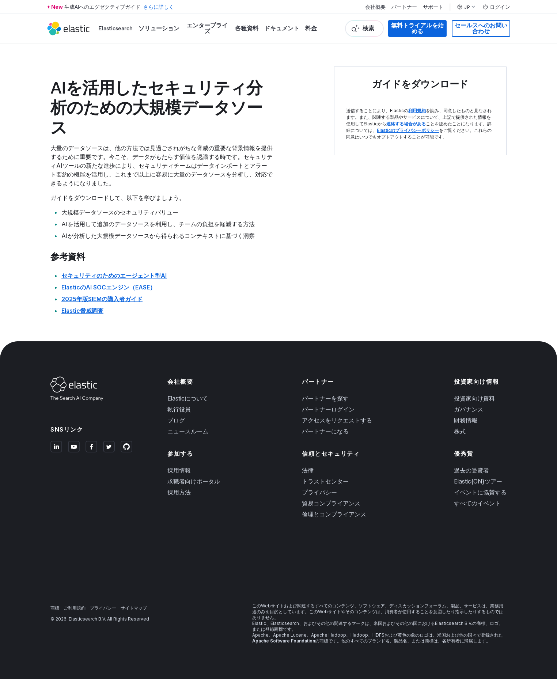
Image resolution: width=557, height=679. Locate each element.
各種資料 (246, 28)
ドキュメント (281, 28)
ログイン (496, 7)
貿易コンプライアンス (331, 503)
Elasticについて (187, 398)
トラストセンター (325, 481)
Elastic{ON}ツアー (478, 481)
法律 (308, 470)
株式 (460, 431)
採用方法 (179, 492)
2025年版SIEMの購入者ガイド (102, 299)
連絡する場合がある (406, 123)
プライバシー (319, 492)
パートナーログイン (328, 409)
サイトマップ (134, 608)
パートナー (404, 7)
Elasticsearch (115, 28)
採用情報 (179, 470)
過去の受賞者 (471, 470)
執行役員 (179, 409)
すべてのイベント (477, 503)
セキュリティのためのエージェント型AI (114, 275)
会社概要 (375, 7)
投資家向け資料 (474, 398)
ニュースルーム (187, 431)
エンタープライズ (207, 28)
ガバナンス (468, 409)
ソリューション (159, 28)
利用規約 (417, 110)
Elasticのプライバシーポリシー (408, 130)
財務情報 (465, 420)
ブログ (176, 420)
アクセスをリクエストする (337, 420)
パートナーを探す (325, 398)
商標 (54, 608)
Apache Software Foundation (283, 641)
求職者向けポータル (193, 481)
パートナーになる (325, 431)
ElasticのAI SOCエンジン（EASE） (108, 287)
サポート (433, 7)
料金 (311, 28)
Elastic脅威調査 (82, 310)
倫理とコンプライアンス (334, 514)
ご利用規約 (75, 608)
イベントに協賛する (480, 492)
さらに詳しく (158, 7)
